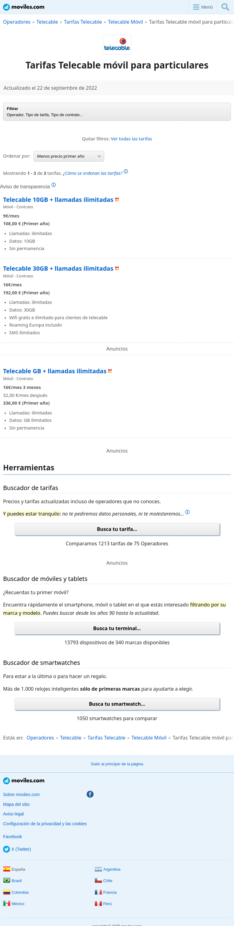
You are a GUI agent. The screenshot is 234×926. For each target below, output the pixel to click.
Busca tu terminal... (117, 628)
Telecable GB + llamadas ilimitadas (54, 371)
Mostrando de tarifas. (65, 172)
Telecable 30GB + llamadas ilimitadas (58, 268)
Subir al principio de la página (117, 764)
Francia (106, 892)
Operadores (16, 21)
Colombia (16, 892)
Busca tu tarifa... (117, 529)
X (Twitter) (17, 849)
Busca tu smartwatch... (117, 703)
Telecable (47, 21)
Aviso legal (13, 813)
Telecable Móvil (125, 21)
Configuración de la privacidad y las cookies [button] (45, 823)
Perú (103, 903)
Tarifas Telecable (83, 21)
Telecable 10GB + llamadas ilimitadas (58, 199)
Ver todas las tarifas (131, 138)
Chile (104, 880)
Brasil (12, 880)
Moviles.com (23, 7)
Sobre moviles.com (21, 794)
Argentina (108, 869)
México (13, 903)
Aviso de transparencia (28, 186)
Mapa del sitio (16, 804)
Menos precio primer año (69, 156)
